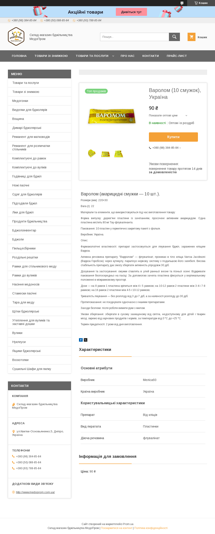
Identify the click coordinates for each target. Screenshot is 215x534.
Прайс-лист (177, 56)
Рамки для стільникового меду (34, 266)
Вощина (18, 119)
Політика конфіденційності (151, 528)
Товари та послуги (92, 56)
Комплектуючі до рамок (29, 158)
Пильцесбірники (24, 248)
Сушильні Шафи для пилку (31, 369)
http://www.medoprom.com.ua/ (35, 492)
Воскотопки (20, 360)
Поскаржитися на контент (116, 528)
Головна (19, 56)
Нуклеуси (19, 342)
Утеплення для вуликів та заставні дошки (31, 322)
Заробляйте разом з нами (34, 67)
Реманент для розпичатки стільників (31, 147)
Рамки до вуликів (24, 275)
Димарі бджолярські (26, 128)
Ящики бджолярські (26, 351)
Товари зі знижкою (51, 56)
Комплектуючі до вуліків (29, 167)
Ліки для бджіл (23, 212)
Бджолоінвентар (24, 230)
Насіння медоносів (25, 284)
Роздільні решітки (25, 257)
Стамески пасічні (24, 293)
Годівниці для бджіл (26, 176)
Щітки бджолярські (25, 311)
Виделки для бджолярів (29, 110)
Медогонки (20, 101)
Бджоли (18, 239)
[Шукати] (174, 37)
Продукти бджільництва (29, 221)
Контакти (150, 56)
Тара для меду (23, 302)
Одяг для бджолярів (27, 194)
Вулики (17, 333)
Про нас (127, 56)
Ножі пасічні (20, 185)
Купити (173, 137)
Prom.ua (128, 524)
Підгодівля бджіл (24, 203)
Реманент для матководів (31, 137)
